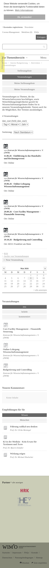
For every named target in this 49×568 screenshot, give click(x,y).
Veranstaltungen (24, 77)
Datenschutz (7, 557)
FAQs (36, 32)
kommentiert (24, 316)
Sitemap (39, 557)
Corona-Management (10, 32)
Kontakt (34, 552)
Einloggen (41, 37)
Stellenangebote (24, 70)
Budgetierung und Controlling (17, 369)
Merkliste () (26, 32)
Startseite (6, 552)
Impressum (16, 552)
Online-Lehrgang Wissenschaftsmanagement (15, 350)
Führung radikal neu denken (23, 426)
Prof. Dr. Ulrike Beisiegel (20, 430)
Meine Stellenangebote (24, 83)
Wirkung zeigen (17, 453)
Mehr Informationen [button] (24, 10)
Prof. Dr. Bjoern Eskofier (13, 448)
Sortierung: (7, 132)
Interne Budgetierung (19, 63)
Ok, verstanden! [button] (24, 17)
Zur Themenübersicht (13, 57)
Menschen (24, 420)
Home (4, 63)
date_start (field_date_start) (14, 121)
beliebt (24, 312)
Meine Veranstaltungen (24, 89)
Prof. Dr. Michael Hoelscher (21, 457)
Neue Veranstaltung (14, 260)
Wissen (31, 414)
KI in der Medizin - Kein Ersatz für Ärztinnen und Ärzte (20, 443)
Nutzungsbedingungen (24, 557)
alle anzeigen (41, 290)
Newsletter (29, 27)
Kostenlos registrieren (13, 27)
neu (24, 307)
